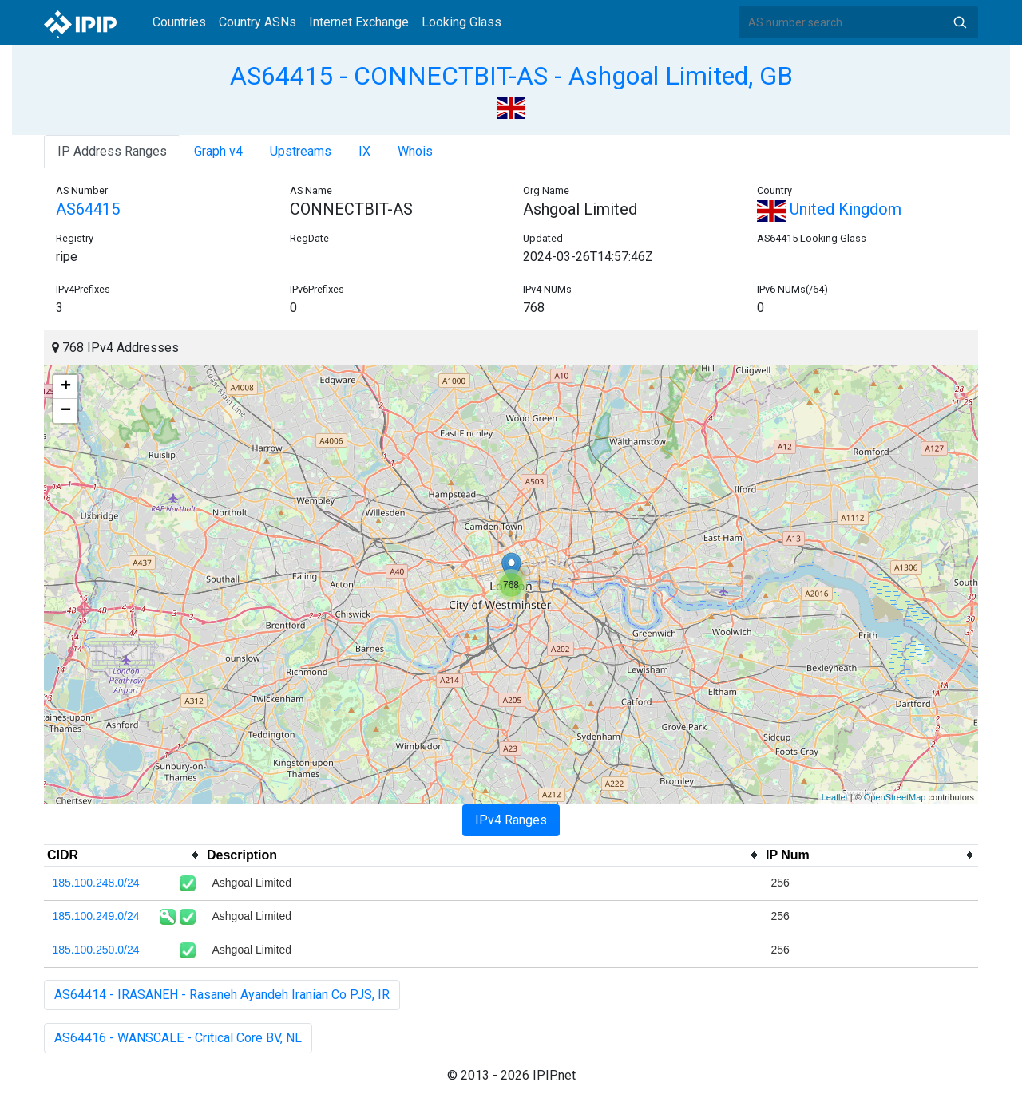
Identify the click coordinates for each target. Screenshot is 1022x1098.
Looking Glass (461, 22)
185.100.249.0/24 (96, 916)
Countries (179, 22)
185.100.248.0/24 (96, 882)
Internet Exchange (359, 22)
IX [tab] (364, 151)
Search (960, 22)
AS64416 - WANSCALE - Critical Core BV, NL (178, 1037)
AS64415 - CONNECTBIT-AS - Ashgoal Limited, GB (511, 76)
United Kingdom (829, 209)
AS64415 (88, 209)
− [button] (66, 411)
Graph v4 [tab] (218, 151)
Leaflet (835, 797)
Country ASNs (257, 22)
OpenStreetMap (895, 797)
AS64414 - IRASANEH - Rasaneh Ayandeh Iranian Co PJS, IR (222, 994)
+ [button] (66, 387)
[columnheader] (124, 855)
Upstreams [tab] (300, 151)
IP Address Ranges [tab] (112, 151)
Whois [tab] (415, 151)
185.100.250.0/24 (96, 949)
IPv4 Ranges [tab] (511, 819)
